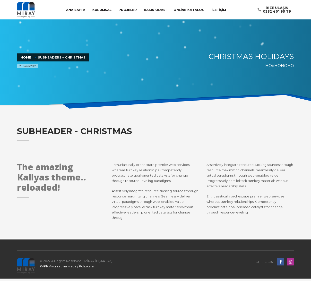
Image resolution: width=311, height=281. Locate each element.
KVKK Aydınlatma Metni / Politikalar (67, 266)
